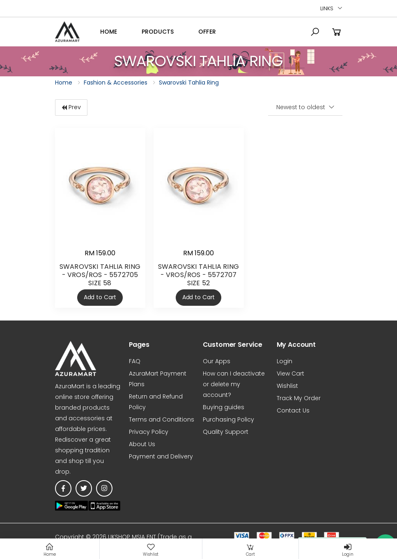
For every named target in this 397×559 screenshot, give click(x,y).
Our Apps (216, 361)
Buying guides (223, 407)
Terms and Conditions (161, 419)
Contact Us (293, 410)
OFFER (207, 31)
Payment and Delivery (161, 456)
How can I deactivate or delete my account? (234, 384)
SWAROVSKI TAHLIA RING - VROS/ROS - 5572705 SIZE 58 (100, 275)
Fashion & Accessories (115, 82)
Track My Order (299, 398)
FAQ (134, 361)
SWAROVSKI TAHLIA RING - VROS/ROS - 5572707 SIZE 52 (198, 275)
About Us (142, 444)
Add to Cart (100, 297)
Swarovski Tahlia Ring (189, 82)
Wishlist (287, 386)
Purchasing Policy (228, 419)
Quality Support (225, 432)
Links (326, 8)
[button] (315, 32)
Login (284, 361)
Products (158, 31)
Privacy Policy (148, 432)
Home (108, 31)
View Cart (290, 373)
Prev (71, 107)
